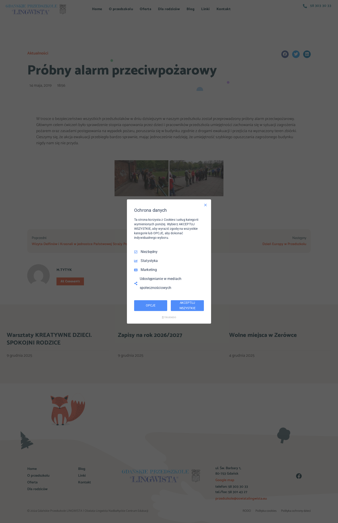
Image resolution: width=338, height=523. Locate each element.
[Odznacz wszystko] (205, 205)
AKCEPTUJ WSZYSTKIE (187, 305)
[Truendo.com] (169, 317)
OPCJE (150, 305)
